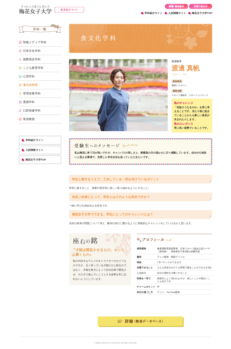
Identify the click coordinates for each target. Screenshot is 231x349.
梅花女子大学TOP (202, 13)
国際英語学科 (32, 59)
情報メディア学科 (34, 42)
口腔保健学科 (32, 110)
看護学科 (29, 102)
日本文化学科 (32, 50)
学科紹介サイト (153, 13)
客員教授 (29, 119)
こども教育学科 (33, 67)
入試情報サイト (177, 13)
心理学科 (29, 76)
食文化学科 (30, 84)
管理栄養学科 (32, 93)
